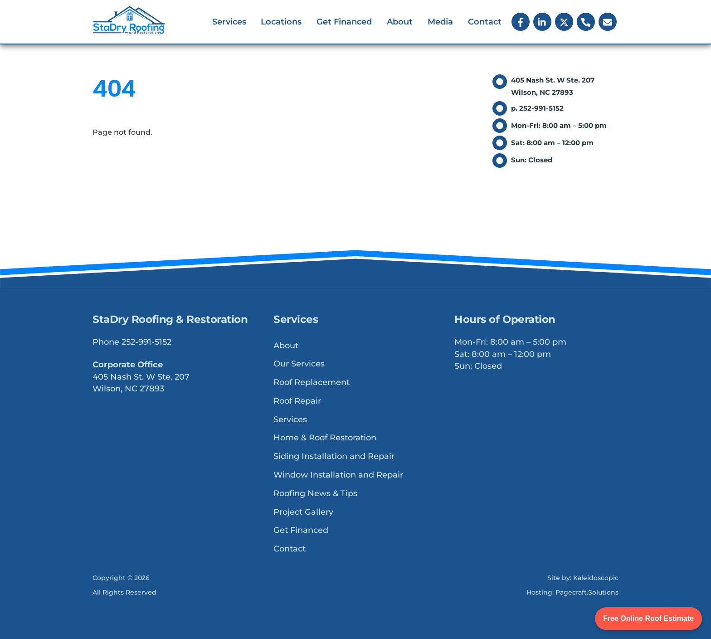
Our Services (299, 364)
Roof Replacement (311, 383)
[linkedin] (542, 21)
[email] (608, 21)
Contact (485, 22)
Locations (281, 22)
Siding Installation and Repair (333, 457)
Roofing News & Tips (315, 493)
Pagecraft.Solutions (586, 593)
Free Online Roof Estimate (648, 618)
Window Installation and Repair (338, 475)
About (400, 22)
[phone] (586, 21)
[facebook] (520, 21)
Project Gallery (303, 512)
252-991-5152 (146, 342)
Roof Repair (297, 401)
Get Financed (344, 22)
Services (229, 22)
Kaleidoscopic (595, 578)
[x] (564, 21)
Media (440, 22)
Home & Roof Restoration (324, 438)
